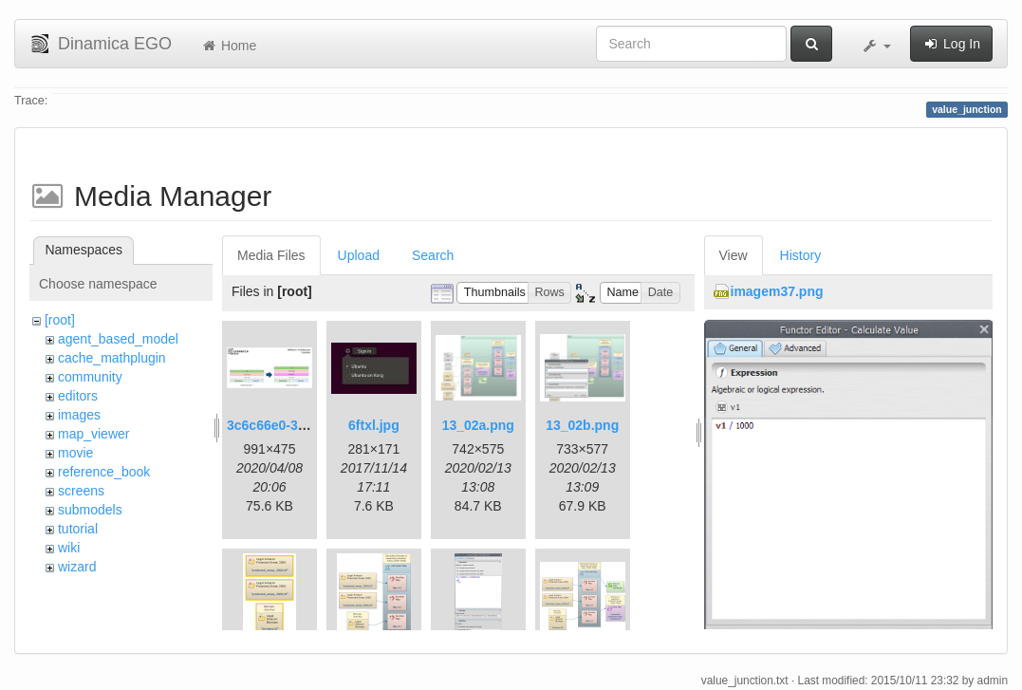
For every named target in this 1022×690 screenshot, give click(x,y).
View (733, 255)
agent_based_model (118, 338)
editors (78, 395)
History (801, 255)
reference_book (104, 471)
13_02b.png (582, 425)
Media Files (271, 255)
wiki (69, 547)
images (79, 414)
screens (81, 490)
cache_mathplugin (112, 357)
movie (75, 452)
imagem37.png (777, 291)
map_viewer (93, 433)
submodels (90, 509)
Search (433, 255)
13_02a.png (478, 425)
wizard (77, 566)
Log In (951, 43)
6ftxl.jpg (374, 425)
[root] (60, 319)
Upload (359, 255)
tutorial (78, 528)
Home (228, 45)
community (90, 376)
